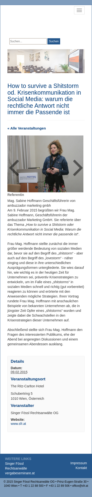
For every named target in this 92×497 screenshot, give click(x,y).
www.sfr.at (18, 424)
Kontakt (81, 468)
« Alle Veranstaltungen (26, 128)
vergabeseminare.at (20, 473)
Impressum (78, 463)
